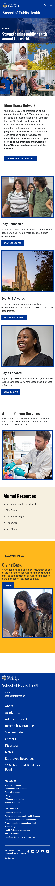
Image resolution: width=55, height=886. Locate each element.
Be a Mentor (12, 528)
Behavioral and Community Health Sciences (22, 816)
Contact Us (9, 858)
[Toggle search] (45, 5)
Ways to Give (11, 392)
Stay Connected (12, 243)
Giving (8, 585)
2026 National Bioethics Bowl (22, 767)
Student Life (14, 732)
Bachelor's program (13, 812)
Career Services (18, 418)
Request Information (14, 695)
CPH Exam (11, 510)
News (9, 752)
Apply (7, 691)
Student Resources (13, 802)
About (9, 706)
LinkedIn (23, 424)
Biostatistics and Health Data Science (20, 819)
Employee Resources (19, 759)
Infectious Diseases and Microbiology (20, 837)
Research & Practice (19, 726)
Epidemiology (10, 826)
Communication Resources (16, 788)
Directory (12, 745)
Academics (12, 713)
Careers (10, 739)
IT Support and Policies (14, 799)
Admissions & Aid (17, 719)
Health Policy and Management (17, 830)
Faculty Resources (12, 792)
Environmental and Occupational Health (21, 823)
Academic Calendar (13, 785)
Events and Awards (14, 317)
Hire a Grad (11, 522)
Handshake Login (15, 516)
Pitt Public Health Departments (21, 503)
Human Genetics (12, 833)
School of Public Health (21, 12)
